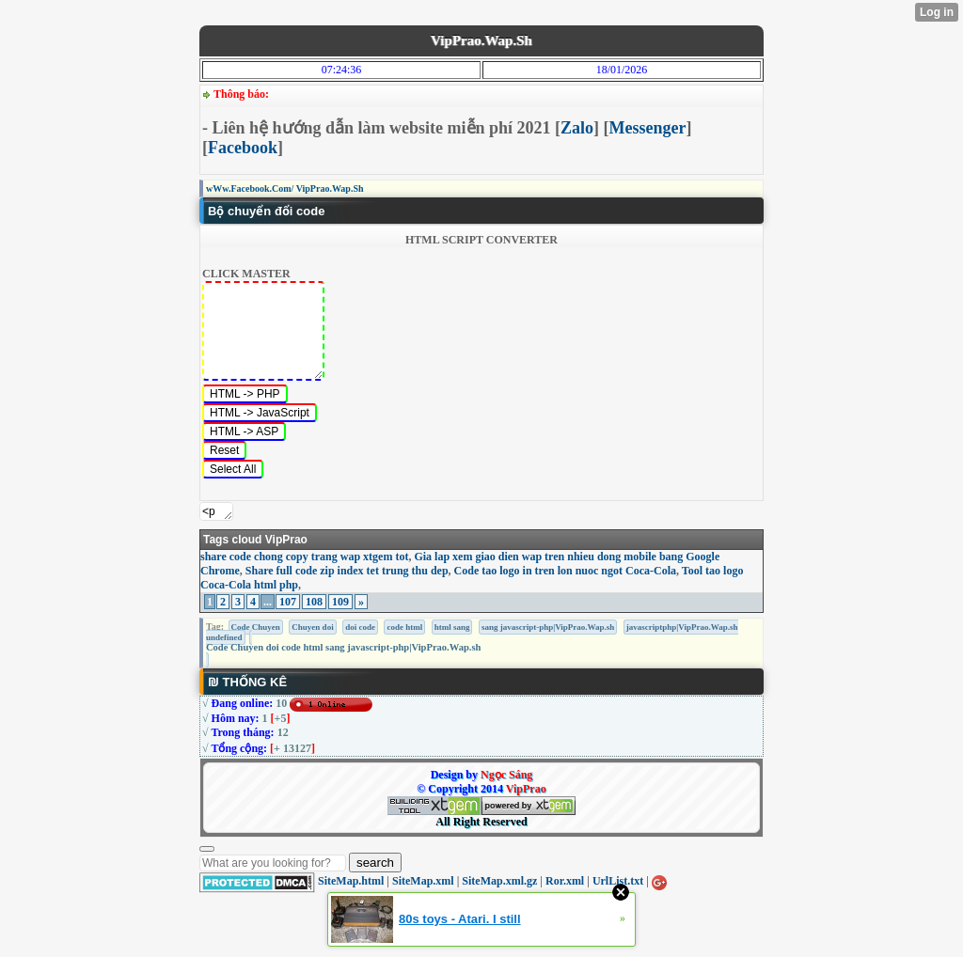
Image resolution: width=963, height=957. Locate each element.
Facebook (242, 147)
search (375, 862)
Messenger (648, 127)
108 (314, 601)
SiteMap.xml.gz (499, 880)
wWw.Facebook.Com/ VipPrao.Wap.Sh (285, 188)
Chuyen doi (312, 627)
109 (340, 601)
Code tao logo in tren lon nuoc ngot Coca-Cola (565, 570)
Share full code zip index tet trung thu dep (347, 570)
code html (404, 627)
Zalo (576, 127)
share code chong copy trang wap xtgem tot (304, 556)
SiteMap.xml (423, 880)
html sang (452, 627)
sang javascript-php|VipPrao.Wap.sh (548, 627)
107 (287, 601)
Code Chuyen (255, 627)
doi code (360, 627)
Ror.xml (564, 880)
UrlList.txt (617, 880)
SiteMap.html (351, 880)
